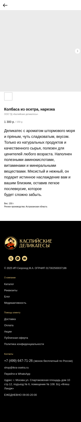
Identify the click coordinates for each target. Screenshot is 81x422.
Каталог (9, 284)
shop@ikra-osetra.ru (16, 367)
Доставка (10, 319)
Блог (7, 296)
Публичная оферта (16, 337)
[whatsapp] (17, 260)
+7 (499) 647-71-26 (18, 360)
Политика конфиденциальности (24, 344)
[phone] (11, 260)
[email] (24, 260)
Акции (8, 331)
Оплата (9, 325)
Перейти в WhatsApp (17, 373)
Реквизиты (10, 290)
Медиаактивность (15, 302)
